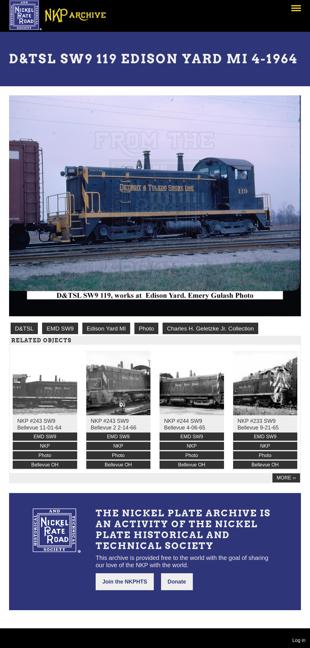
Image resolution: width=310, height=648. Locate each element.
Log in (298, 640)
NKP (45, 446)
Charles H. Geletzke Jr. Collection (210, 328)
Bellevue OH (44, 464)
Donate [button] (177, 582)
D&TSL (24, 328)
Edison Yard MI (106, 328)
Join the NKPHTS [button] (124, 582)
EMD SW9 (60, 328)
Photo (146, 328)
